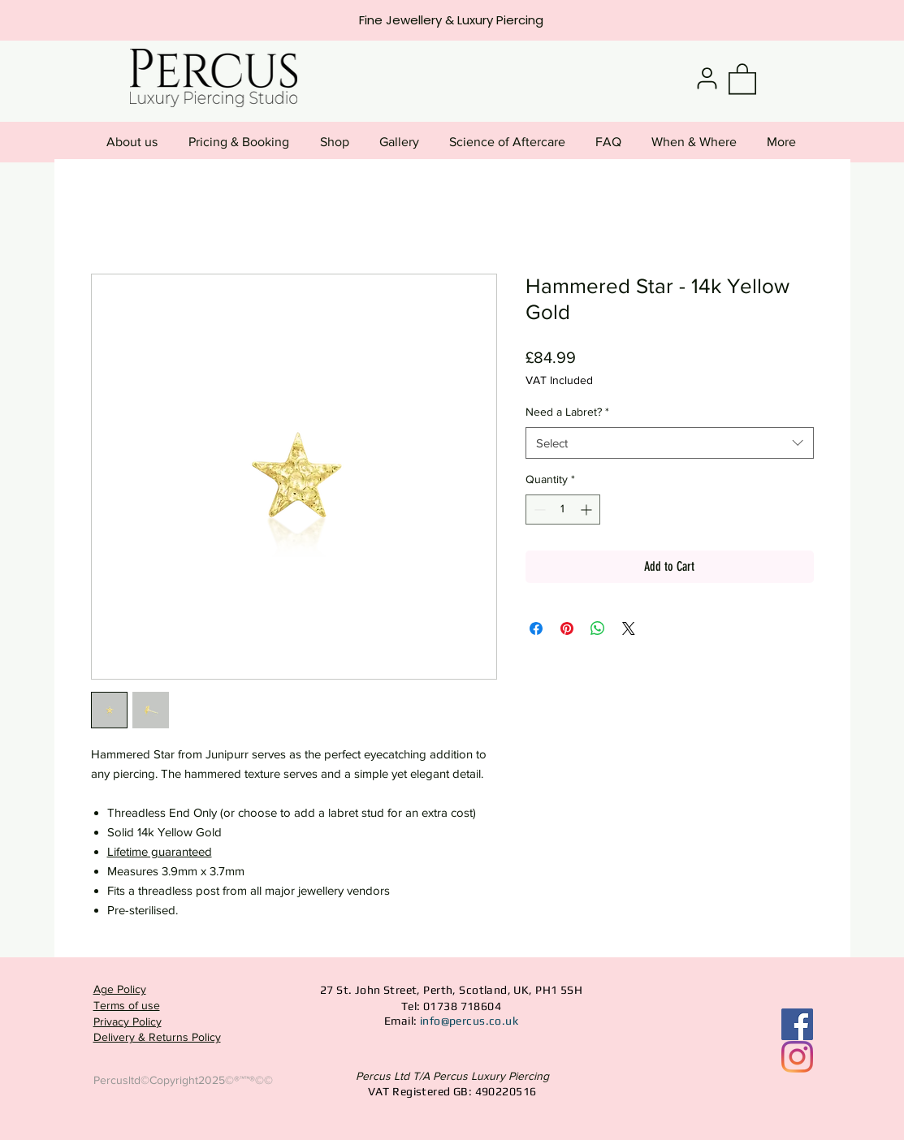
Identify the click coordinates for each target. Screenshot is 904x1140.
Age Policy (119, 988)
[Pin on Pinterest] (567, 628)
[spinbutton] (562, 509)
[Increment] (587, 509)
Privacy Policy (127, 1021)
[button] (742, 78)
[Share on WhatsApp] (598, 628)
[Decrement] (538, 509)
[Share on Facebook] (536, 628)
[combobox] (670, 443)
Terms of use (126, 1005)
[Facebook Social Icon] (797, 1024)
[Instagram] (797, 1057)
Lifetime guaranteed (159, 851)
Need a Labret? (567, 411)
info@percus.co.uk (469, 1020)
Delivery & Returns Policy (157, 1036)
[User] (707, 78)
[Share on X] (628, 628)
